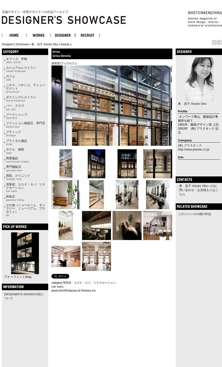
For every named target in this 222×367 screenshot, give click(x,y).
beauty (65, 44)
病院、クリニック (18, 177)
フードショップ (16, 116)
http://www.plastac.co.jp (193, 149)
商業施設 (17, 159)
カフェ (10, 78)
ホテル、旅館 (15, 151)
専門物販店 (14, 168)
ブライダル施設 (16, 142)
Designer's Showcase (15, 44)
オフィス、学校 (16, 60)
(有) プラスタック (190, 145)
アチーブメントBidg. (18, 277)
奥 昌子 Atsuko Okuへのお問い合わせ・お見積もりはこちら (198, 190)
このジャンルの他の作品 (194, 214)
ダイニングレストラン (21, 98)
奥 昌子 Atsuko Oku (45, 44)
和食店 (15, 198)
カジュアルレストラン (21, 69)
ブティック (13, 133)
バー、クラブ (15, 107)
